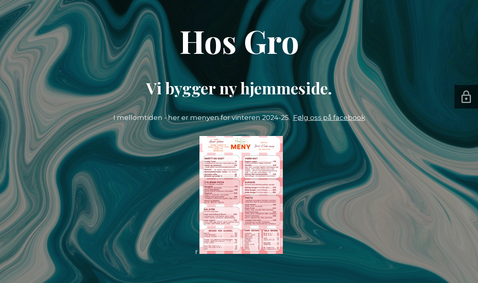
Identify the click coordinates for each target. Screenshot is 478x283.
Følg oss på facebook (329, 117)
